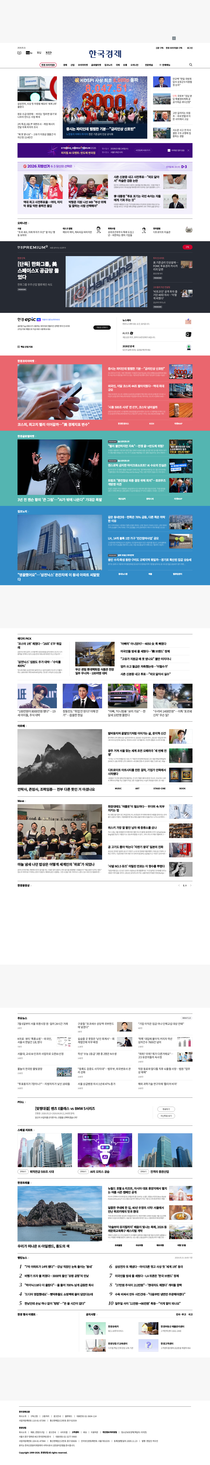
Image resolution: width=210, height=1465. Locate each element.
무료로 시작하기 (102, 327)
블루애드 (68, 1416)
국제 (118, 64)
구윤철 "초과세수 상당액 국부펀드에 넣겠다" (96, 1025)
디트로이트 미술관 (161, 232)
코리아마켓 (83, 64)
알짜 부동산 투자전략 (121, 555)
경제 (65, 64)
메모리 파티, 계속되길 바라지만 (77, 232)
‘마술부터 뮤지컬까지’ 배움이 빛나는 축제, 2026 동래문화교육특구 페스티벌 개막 (137, 1229)
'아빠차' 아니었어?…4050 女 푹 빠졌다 (143, 644)
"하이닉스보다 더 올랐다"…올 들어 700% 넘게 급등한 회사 (58, 1285)
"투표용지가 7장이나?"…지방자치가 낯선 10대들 (44, 1084)
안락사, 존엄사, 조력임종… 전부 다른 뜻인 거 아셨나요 (56, 789)
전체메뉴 (166, 64)
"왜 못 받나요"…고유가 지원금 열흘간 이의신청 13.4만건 (37, 135)
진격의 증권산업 (153, 1171)
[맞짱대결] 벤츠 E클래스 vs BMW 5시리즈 (65, 1108)
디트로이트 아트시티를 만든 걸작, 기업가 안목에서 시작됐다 (137, 772)
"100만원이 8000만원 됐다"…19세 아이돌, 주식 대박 (36, 713)
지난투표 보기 (166, 1115)
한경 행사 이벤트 (26, 1314)
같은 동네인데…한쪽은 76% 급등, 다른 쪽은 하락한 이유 (136, 519)
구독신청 (34, 1416)
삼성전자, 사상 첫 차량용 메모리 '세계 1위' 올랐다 (37, 105)
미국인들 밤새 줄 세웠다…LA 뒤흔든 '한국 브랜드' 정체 (147, 1276)
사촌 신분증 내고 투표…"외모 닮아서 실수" (145, 674)
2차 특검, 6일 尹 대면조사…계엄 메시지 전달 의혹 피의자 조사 (36, 125)
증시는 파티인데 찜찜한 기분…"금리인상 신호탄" (100, 128)
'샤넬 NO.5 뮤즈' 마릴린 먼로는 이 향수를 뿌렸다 (136, 866)
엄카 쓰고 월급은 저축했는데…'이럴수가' (144, 666)
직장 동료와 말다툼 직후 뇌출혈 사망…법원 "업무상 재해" (164, 1070)
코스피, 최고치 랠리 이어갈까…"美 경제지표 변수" (53, 424)
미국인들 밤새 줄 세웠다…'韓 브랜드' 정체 (145, 651)
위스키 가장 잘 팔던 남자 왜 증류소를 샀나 (132, 828)
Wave (21, 801)
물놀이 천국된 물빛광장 (30, 1069)
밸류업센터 (177, 573)
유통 (125, 64)
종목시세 (150, 498)
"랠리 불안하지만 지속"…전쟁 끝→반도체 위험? (136, 446)
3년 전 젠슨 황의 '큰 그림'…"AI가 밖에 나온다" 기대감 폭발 (60, 499)
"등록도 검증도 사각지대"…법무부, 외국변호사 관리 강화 (104, 1070)
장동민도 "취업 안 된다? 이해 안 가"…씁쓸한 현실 (80, 713)
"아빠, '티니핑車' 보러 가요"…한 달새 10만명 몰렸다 (127, 713)
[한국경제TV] (29, 52)
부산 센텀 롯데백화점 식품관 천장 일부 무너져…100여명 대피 (94, 671)
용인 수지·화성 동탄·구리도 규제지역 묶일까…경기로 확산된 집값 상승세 (149, 560)
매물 (150, 573)
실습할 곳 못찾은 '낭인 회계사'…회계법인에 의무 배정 (96, 1040)
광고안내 (57, 1416)
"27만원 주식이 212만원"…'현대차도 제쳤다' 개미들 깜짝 (148, 1285)
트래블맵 (118, 1245)
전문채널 (149, 64)
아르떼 (21, 726)
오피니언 (134, 64)
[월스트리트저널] (39, 52)
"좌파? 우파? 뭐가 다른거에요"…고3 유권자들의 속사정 (155, 1055)
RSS (85, 1432)
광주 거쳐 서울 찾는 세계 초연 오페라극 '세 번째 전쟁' (137, 753)
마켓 (178, 423)
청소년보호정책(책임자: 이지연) (134, 1432)
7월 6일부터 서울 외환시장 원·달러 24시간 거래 (43, 1024)
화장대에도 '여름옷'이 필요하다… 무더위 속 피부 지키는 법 (136, 808)
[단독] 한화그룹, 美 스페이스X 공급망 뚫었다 (38, 270)
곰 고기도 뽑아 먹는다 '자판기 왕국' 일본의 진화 (135, 847)
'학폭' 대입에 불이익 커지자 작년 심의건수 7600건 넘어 (155, 1040)
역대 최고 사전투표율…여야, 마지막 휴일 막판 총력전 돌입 (42, 204)
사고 (190, 1314)
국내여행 (139, 1245)
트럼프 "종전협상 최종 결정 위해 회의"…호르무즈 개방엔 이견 (137, 482)
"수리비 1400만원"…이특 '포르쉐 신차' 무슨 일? (172, 713)
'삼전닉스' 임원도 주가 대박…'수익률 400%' (39, 664)
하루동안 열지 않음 (178, 150)
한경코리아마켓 (26, 361)
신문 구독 (159, 47)
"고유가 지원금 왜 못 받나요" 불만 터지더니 (145, 659)
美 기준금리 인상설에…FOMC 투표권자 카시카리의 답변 (165, 265)
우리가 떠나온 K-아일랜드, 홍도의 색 (43, 1246)
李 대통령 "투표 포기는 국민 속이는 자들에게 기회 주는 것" (137, 198)
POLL (21, 1102)
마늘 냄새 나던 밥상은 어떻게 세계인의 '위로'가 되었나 (56, 864)
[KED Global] (49, 52)
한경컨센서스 (123, 423)
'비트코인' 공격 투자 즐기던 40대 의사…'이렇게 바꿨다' (165, 295)
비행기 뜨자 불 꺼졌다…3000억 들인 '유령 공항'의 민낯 (56, 1276)
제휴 (32, 1432)
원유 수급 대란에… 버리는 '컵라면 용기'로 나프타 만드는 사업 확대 (37, 115)
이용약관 (94, 1432)
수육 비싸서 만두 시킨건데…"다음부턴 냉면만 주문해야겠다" (150, 1294)
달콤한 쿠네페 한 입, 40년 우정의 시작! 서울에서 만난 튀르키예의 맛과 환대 (136, 1210)
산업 (73, 64)
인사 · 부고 (181, 1314)
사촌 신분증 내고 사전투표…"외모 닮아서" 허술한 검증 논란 (136, 179)
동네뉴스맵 (122, 573)
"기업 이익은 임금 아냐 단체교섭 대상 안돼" (161, 1024)
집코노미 (108, 64)
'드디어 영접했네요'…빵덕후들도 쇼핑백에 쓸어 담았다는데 (58, 1294)
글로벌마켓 (96, 64)
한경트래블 (23, 1183)
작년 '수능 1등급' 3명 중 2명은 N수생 (97, 1054)
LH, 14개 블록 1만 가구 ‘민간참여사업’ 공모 (133, 538)
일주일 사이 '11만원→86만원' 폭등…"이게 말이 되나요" (147, 1303)
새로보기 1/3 (186, 1018)
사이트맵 (64, 1432)
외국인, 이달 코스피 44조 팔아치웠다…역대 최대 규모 (136, 388)
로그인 (189, 47)
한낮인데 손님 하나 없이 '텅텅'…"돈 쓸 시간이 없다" (54, 1303)
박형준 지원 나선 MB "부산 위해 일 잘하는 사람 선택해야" (87, 204)
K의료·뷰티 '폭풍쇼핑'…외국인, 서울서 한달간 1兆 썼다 (35, 1040)
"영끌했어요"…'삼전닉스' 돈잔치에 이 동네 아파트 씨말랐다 (58, 577)
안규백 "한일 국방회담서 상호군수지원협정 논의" (182, 82)
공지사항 (91, 1314)
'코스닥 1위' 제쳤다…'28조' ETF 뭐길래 (39, 646)
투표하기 (166, 1109)
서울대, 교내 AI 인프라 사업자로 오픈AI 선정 (41, 1054)
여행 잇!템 (181, 1245)
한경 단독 (21, 258)
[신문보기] (19, 52)
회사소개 (22, 1416)
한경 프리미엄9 (48, 64)
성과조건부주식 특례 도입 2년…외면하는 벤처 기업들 (121, 233)
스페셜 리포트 (25, 1130)
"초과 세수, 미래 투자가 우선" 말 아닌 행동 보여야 (36, 233)
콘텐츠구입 (39, 1432)
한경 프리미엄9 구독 (174, 47)
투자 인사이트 (158, 258)
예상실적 (122, 498)
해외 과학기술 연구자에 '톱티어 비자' (157, 1084)
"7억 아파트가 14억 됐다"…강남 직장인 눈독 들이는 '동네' (58, 1267)
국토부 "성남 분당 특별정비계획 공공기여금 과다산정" (182, 99)
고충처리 (45, 1416)
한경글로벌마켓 (26, 436)
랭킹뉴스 (22, 1258)
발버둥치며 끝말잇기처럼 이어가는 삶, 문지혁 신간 (137, 733)
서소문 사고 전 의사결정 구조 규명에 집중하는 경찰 (182, 133)
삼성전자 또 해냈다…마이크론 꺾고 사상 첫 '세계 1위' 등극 (149, 1267)
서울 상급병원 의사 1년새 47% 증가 (96, 1084)
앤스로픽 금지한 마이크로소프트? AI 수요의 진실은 (137, 465)
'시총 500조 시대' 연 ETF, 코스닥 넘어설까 (132, 407)
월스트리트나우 (119, 441)
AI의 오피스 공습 (93, 1171)
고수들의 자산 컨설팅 (161, 287)
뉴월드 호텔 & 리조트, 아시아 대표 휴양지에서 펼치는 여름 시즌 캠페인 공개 (137, 1190)
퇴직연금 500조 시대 (36, 1171)
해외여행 (160, 1245)
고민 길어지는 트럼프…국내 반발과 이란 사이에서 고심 (182, 116)
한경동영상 (23, 885)
